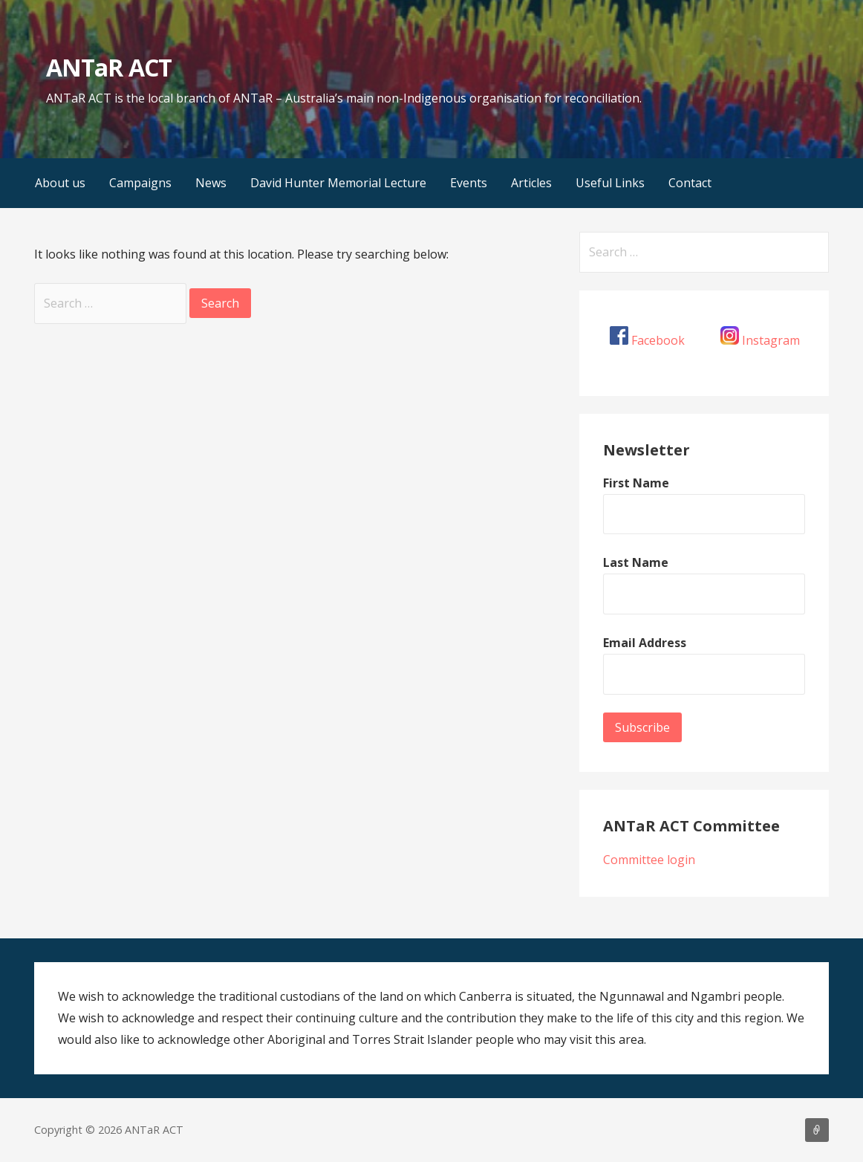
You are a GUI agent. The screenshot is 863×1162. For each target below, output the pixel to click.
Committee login (649, 859)
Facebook (658, 340)
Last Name (635, 562)
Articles (531, 183)
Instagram (771, 340)
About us (60, 183)
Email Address (644, 642)
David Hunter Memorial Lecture (338, 183)
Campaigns (140, 183)
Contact (689, 183)
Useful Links (610, 183)
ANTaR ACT (108, 67)
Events (468, 183)
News (211, 183)
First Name (636, 483)
